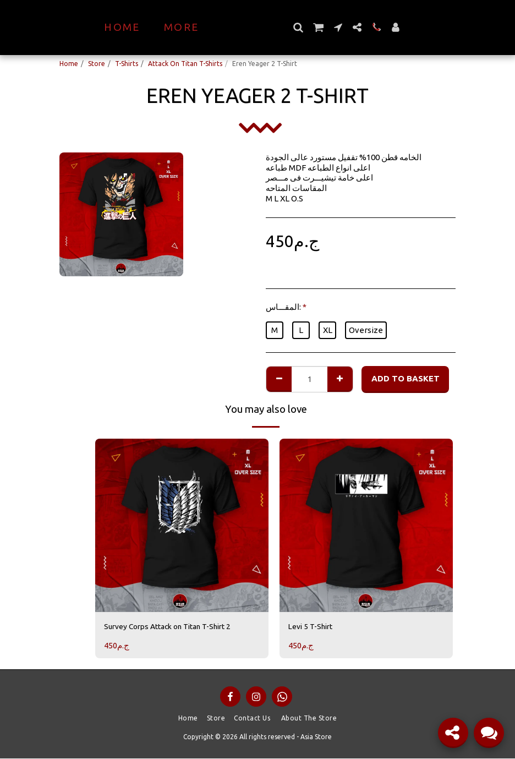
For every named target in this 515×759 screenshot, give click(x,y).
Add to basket (405, 378)
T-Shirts (126, 63)
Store (96, 63)
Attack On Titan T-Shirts (185, 63)
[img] (182, 525)
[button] (318, 27)
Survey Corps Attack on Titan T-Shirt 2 (175, 626)
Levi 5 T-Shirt (313, 626)
